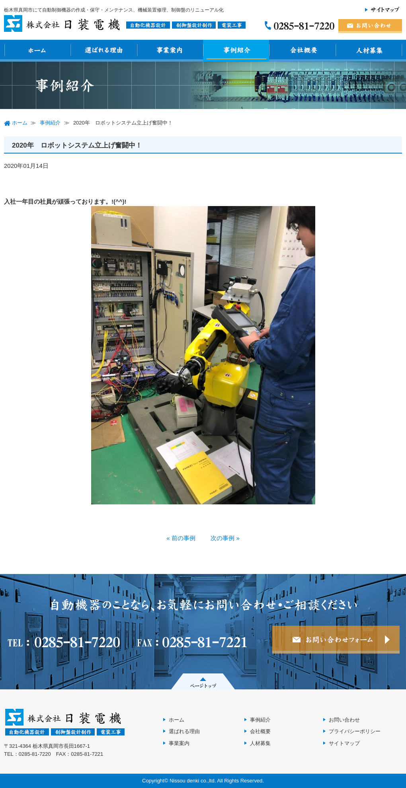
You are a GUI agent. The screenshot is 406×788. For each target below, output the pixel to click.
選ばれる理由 (184, 731)
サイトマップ (344, 743)
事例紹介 (260, 720)
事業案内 (179, 743)
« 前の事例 (180, 538)
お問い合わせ (344, 720)
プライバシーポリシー (355, 731)
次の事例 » (225, 538)
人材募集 (260, 743)
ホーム (176, 720)
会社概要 (260, 731)
